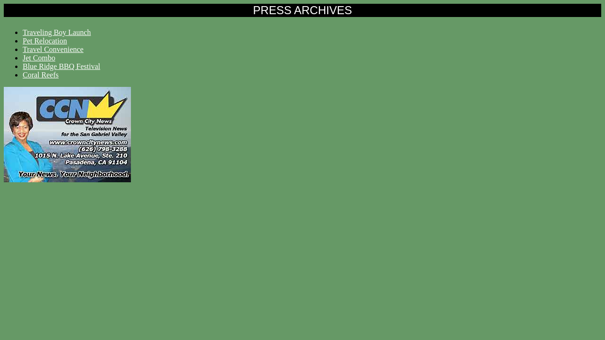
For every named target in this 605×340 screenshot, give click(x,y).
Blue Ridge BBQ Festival (61, 66)
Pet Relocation (45, 41)
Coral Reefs (41, 75)
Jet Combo (39, 58)
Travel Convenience (53, 49)
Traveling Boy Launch (57, 32)
